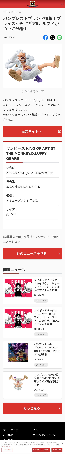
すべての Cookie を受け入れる (41, 450)
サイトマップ (10, 430)
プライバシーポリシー (45, 435)
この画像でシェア (32, 91)
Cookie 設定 (7, 450)
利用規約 (8, 435)
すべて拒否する (57, 450)
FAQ (35, 430)
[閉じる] (62, 443)
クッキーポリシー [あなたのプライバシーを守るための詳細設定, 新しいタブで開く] (6, 446)
